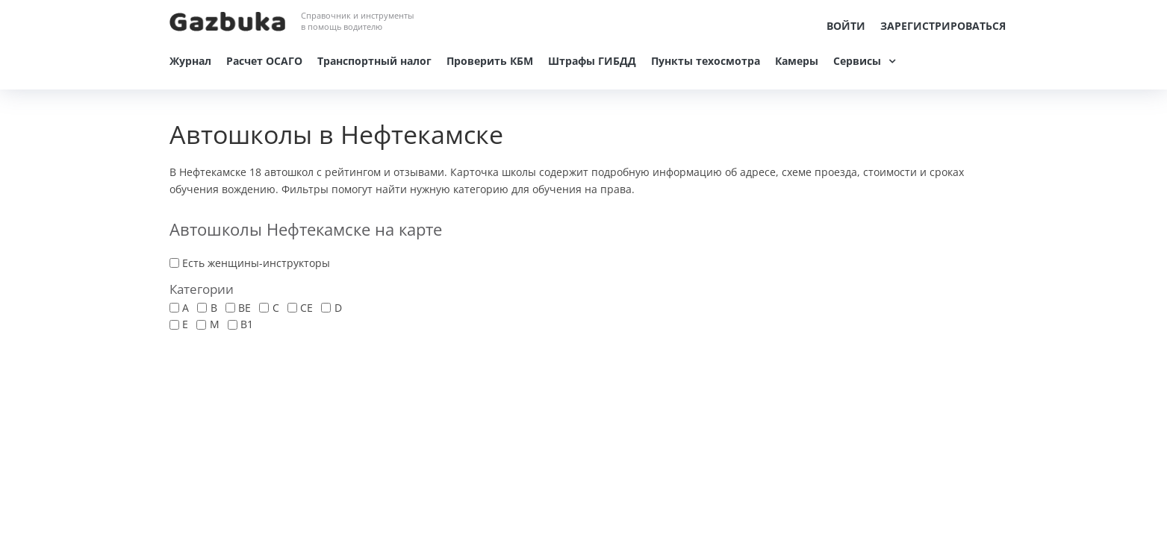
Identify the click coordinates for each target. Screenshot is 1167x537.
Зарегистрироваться (943, 26)
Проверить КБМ (489, 61)
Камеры (796, 61)
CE (306, 308)
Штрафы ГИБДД (592, 61)
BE (244, 308)
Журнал (190, 61)
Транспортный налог (374, 61)
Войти (846, 26)
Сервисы (857, 61)
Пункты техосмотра (705, 61)
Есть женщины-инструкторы (256, 263)
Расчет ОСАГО (264, 61)
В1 (246, 324)
